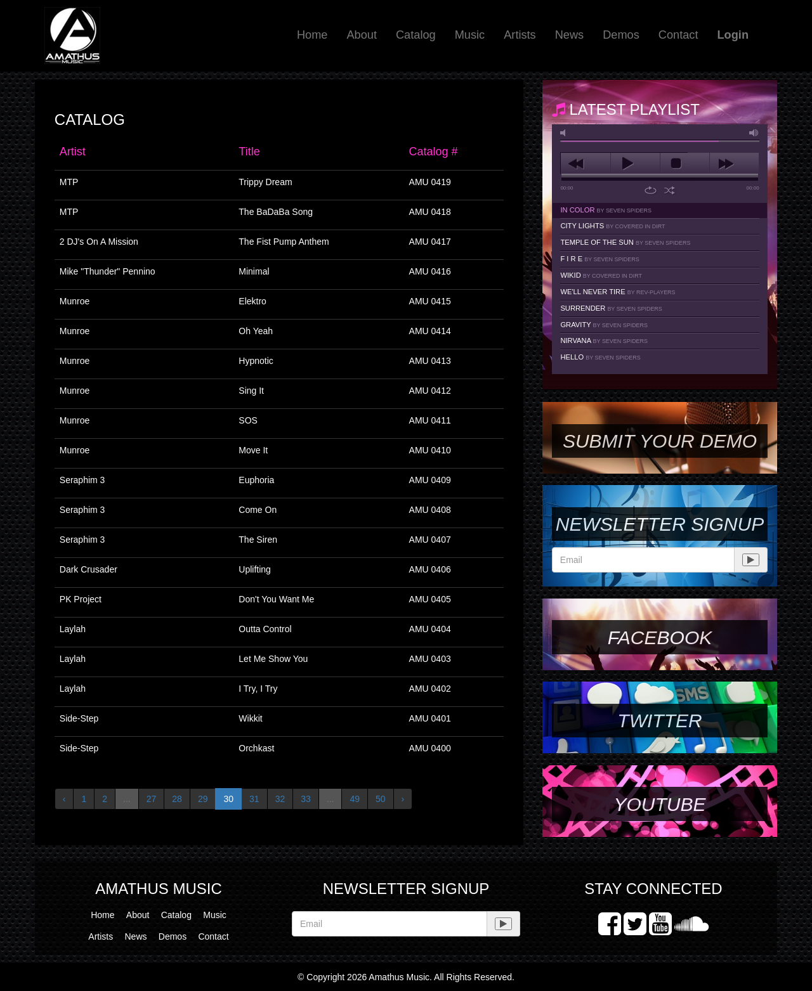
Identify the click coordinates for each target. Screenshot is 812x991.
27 (152, 799)
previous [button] (585, 163)
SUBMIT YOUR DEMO (660, 441)
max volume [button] (754, 132)
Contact (678, 35)
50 (381, 799)
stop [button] (684, 163)
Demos (621, 35)
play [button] (635, 163)
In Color (606, 210)
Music (470, 35)
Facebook (660, 637)
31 (254, 799)
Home (312, 35)
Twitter (659, 720)
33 (306, 799)
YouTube (659, 804)
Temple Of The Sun (625, 242)
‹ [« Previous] (64, 799)
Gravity (604, 324)
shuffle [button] (670, 190)
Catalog (416, 35)
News (569, 35)
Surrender (611, 308)
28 (177, 799)
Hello (600, 357)
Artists (520, 35)
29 (203, 799)
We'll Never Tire (617, 291)
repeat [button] (650, 190)
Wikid (601, 275)
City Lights (612, 226)
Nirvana (604, 340)
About (361, 35)
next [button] (734, 163)
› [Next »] (403, 799)
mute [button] (565, 132)
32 (280, 799)
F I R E (599, 258)
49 (355, 799)
